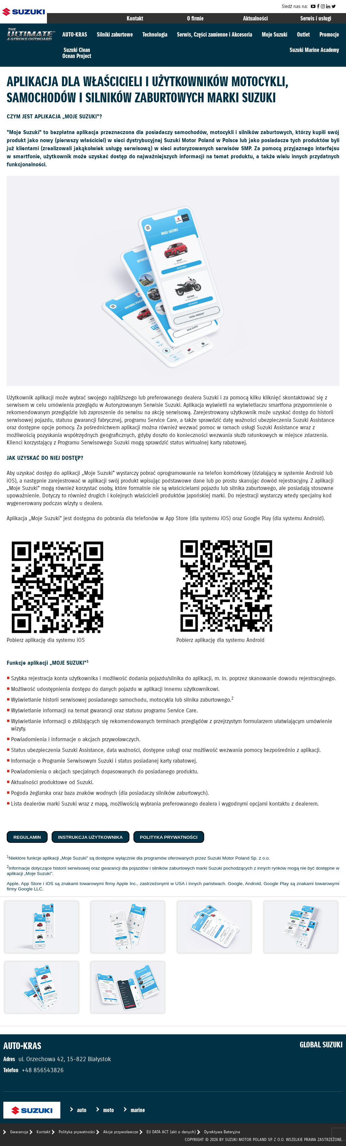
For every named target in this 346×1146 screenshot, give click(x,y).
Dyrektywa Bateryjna (222, 1131)
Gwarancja (19, 1131)
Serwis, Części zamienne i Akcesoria (214, 34)
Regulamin (27, 837)
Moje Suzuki (274, 34)
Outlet (303, 34)
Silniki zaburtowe (115, 34)
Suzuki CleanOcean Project (76, 53)
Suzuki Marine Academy (314, 50)
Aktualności (255, 18)
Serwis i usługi (315, 18)
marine (138, 1110)
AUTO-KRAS (74, 34)
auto (81, 1110)
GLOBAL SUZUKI (321, 1045)
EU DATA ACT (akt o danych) (171, 1131)
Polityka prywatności (168, 837)
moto (108, 1110)
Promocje (329, 34)
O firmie (195, 18)
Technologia (154, 34)
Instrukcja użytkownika (90, 837)
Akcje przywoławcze (120, 1131)
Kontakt (135, 18)
